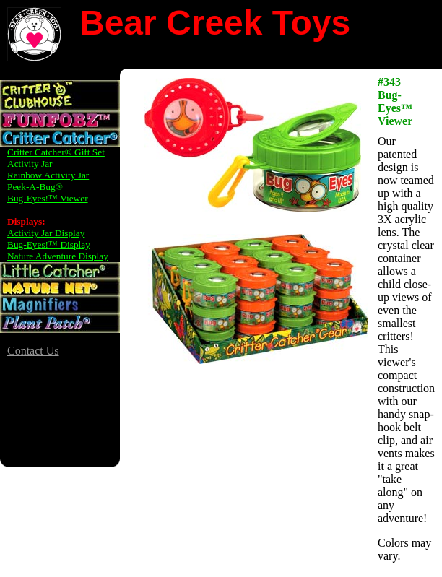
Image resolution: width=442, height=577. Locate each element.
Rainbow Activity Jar (48, 175)
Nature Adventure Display (57, 256)
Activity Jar (30, 163)
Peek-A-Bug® (35, 186)
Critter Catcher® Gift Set (56, 152)
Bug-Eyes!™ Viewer (47, 198)
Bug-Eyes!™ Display (48, 244)
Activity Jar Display (45, 232)
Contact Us (33, 350)
